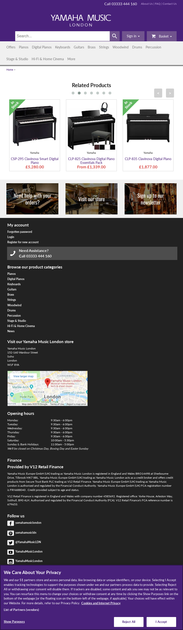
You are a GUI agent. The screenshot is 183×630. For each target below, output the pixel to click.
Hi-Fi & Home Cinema (48, 59)
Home (9, 69)
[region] (91, 597)
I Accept (161, 622)
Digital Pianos (42, 47)
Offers (10, 47)
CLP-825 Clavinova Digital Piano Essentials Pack (91, 160)
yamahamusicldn (25, 532)
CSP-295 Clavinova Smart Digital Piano (34, 160)
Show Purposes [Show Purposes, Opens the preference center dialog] (14, 621)
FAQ (158, 3)
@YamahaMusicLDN (28, 542)
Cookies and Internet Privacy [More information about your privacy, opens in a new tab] (101, 603)
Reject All (128, 622)
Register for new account (23, 242)
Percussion (153, 47)
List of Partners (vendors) (21, 610)
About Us (147, 3)
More (71, 59)
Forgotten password (19, 232)
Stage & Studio (17, 59)
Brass (92, 47)
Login (10, 237)
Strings (104, 47)
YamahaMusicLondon (29, 551)
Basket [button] (162, 36)
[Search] (62, 36)
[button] (133, 36)
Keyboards (62, 47)
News (10, 331)
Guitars (79, 47)
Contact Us (170, 3)
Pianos (23, 47)
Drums (137, 47)
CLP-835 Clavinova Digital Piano (148, 159)
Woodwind (121, 47)
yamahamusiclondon (28, 522)
